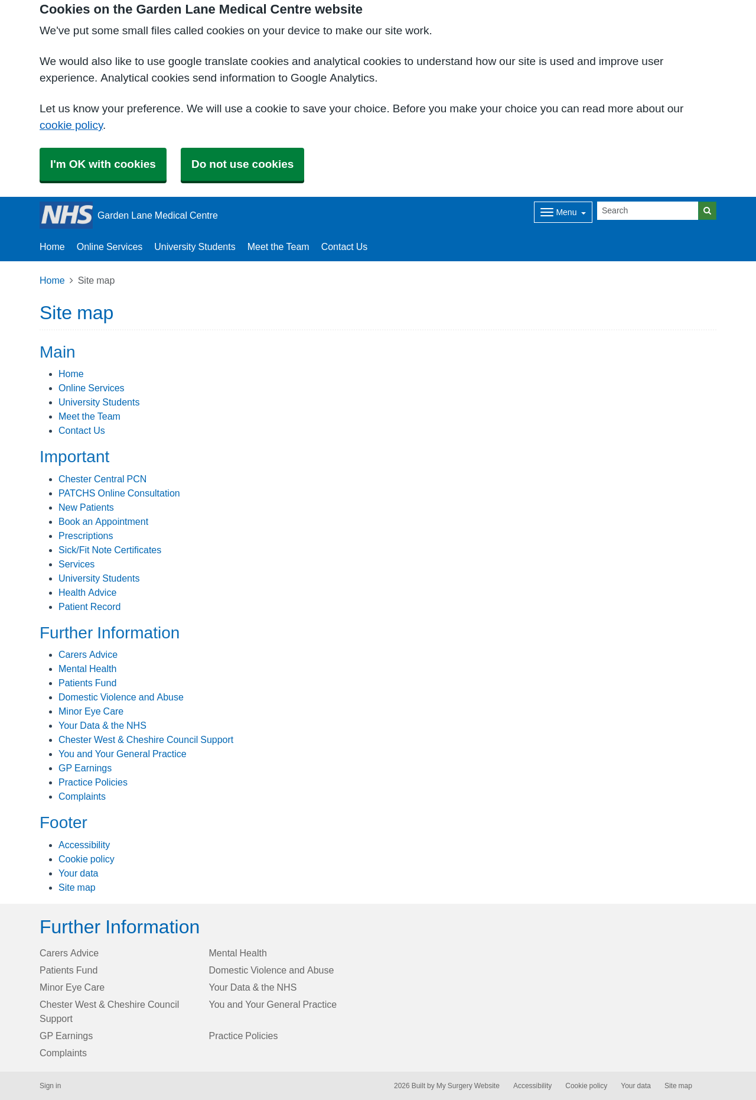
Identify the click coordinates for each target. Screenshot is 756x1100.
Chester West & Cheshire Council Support (145, 739)
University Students (194, 246)
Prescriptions (85, 535)
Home (52, 246)
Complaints (82, 796)
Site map (77, 887)
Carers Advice (88, 654)
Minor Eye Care (90, 711)
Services (76, 564)
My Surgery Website (468, 1085)
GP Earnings (85, 768)
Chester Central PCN (102, 479)
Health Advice (87, 592)
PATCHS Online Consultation (119, 493)
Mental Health (87, 668)
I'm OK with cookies (103, 164)
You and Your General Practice (122, 753)
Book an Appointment (103, 521)
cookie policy (71, 125)
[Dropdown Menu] (563, 212)
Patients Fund (87, 682)
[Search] (648, 211)
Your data (78, 873)
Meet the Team (278, 246)
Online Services (110, 246)
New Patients (86, 507)
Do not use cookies (242, 164)
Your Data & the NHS (102, 725)
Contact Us (344, 246)
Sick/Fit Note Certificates (109, 549)
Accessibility (84, 844)
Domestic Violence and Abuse (121, 697)
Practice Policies (93, 782)
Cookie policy (86, 859)
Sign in (50, 1085)
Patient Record (89, 606)
